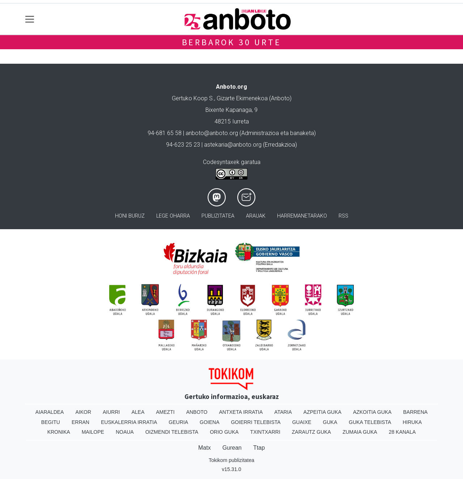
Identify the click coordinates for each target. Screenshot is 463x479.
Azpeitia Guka (322, 412)
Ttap (259, 448)
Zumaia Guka (360, 432)
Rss (343, 216)
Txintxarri (265, 432)
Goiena (209, 422)
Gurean (232, 448)
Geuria (178, 422)
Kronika (58, 432)
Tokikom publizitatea (231, 460)
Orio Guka (224, 432)
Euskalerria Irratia (129, 422)
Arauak (256, 216)
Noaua (125, 432)
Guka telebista (370, 422)
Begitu (50, 422)
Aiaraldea (49, 412)
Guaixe (301, 422)
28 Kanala (402, 432)
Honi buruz (130, 216)
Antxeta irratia (241, 412)
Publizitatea (217, 216)
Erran (80, 422)
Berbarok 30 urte (231, 42)
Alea (137, 412)
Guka (330, 422)
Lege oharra (173, 216)
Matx (204, 448)
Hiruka (412, 422)
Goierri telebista (255, 422)
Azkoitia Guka (372, 412)
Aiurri (111, 412)
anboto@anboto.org (212, 133)
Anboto (197, 412)
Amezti (165, 412)
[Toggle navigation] (30, 19)
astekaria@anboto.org (233, 144)
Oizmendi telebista (172, 432)
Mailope (93, 432)
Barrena (415, 412)
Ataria (283, 412)
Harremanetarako (302, 216)
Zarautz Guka (311, 432)
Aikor (83, 412)
